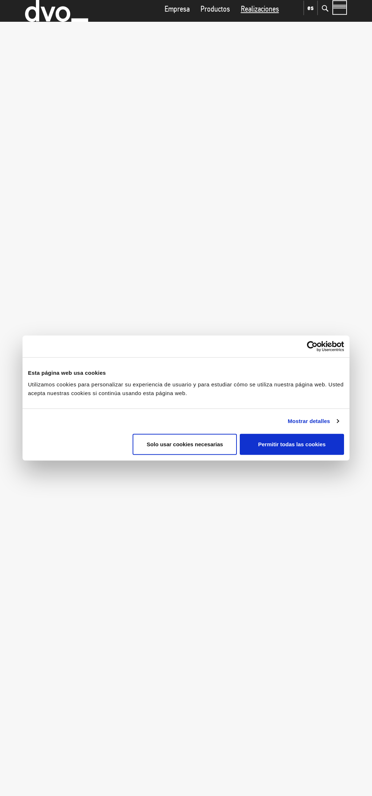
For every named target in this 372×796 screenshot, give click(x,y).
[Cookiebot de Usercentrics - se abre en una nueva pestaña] (312, 346)
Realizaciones (260, 23)
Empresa (177, 23)
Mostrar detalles (309, 421)
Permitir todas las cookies (292, 444)
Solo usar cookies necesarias (185, 444)
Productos (215, 23)
